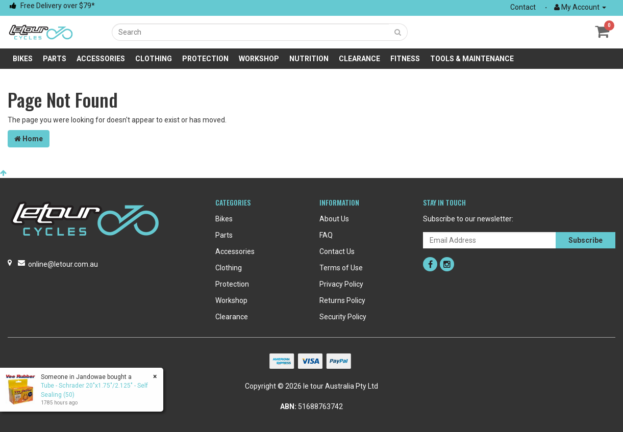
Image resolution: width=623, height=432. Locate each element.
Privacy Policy (341, 284)
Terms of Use (341, 268)
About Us (334, 219)
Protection (205, 59)
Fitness (405, 59)
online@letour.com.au (63, 264)
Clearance (359, 59)
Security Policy (342, 317)
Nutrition (309, 59)
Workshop (259, 59)
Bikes (23, 59)
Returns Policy (342, 300)
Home (28, 139)
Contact (523, 7)
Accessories (101, 59)
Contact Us (337, 251)
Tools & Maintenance (472, 59)
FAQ (326, 235)
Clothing (153, 59)
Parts (54, 59)
